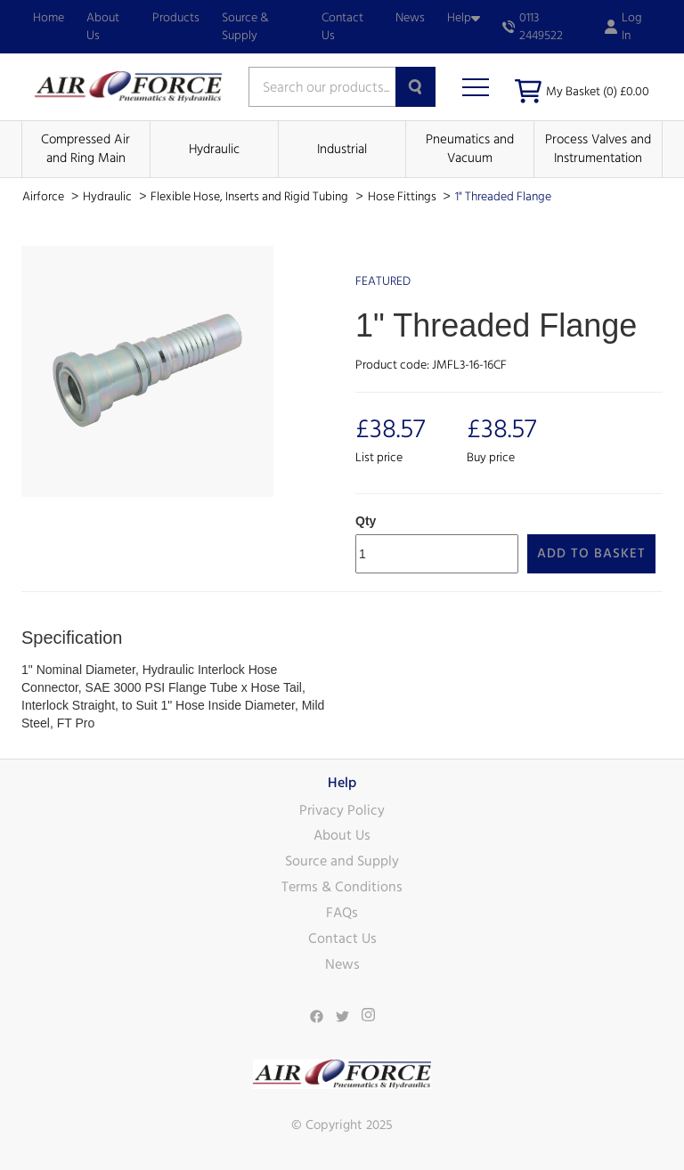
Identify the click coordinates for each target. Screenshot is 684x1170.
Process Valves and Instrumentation (598, 149)
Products (176, 18)
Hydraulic (214, 149)
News (410, 18)
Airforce (44, 197)
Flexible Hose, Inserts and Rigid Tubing (251, 197)
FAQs (342, 913)
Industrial (342, 149)
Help (463, 18)
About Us (102, 27)
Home (48, 18)
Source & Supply (245, 27)
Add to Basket (591, 553)
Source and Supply (342, 861)
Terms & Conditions (342, 887)
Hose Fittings (403, 197)
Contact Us (342, 27)
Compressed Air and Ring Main (85, 149)
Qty (365, 521)
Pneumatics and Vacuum (470, 149)
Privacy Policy (342, 810)
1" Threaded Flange (503, 197)
